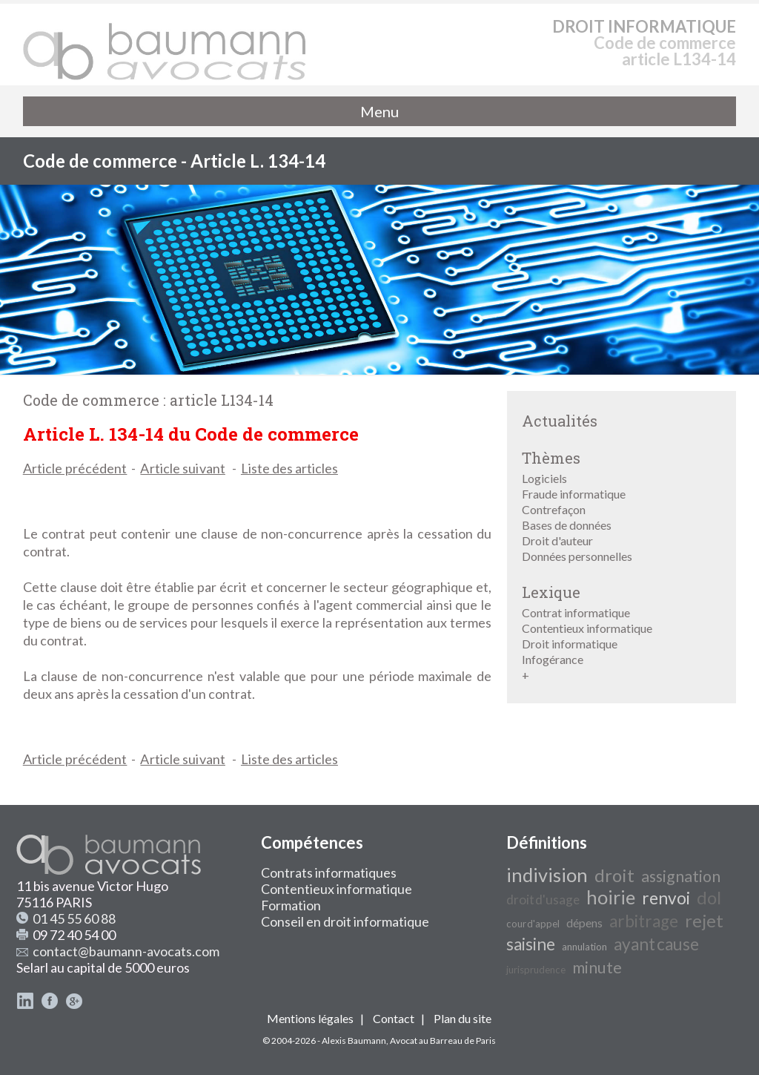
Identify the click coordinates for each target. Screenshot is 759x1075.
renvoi (666, 898)
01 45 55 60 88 (74, 918)
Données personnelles (577, 556)
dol (709, 897)
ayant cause (656, 944)
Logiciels (544, 478)
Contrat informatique (576, 612)
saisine (530, 944)
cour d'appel (533, 924)
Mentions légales (310, 1018)
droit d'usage (543, 899)
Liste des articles (289, 468)
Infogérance (552, 659)
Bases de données (566, 525)
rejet (704, 920)
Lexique (551, 592)
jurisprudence (536, 970)
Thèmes (551, 457)
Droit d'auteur (557, 540)
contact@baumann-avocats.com (126, 951)
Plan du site (462, 1018)
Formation (291, 905)
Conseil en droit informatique (345, 921)
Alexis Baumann (354, 1040)
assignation (680, 876)
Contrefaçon (554, 509)
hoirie (610, 897)
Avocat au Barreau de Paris (443, 1040)
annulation (584, 947)
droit (614, 875)
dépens (584, 922)
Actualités (559, 420)
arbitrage (643, 921)
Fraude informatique (574, 494)
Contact (393, 1018)
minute (597, 967)
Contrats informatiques (329, 872)
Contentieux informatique (587, 628)
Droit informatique (569, 644)
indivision (547, 875)
